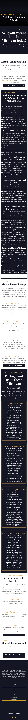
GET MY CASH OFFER (12, 365)
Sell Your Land (14, 687)
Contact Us (14, 699)
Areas (14, 682)
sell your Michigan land (8, 80)
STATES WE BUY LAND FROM (13, 655)
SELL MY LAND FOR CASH (13, 85)
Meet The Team (14, 697)
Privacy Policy (14, 689)
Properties (14, 684)
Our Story (14, 695)
